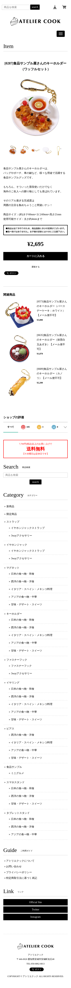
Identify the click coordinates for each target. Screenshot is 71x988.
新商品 (10, 506)
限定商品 (11, 514)
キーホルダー (14, 613)
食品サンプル (14, 767)
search (35, 7)
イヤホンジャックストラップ (28, 528)
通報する (36, 267)
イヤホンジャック (16, 544)
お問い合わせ (14, 866)
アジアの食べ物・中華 (24, 596)
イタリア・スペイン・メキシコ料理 (31, 589)
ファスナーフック (16, 659)
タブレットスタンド (18, 813)
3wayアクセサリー (21, 535)
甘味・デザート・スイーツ (26, 604)
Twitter (35, 909)
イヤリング (12, 682)
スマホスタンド (15, 782)
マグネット (12, 567)
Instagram (35, 917)
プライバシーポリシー (19, 872)
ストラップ (12, 521)
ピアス (10, 728)
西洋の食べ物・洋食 (22, 581)
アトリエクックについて (20, 860)
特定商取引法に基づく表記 (21, 878)
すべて (10, 427)
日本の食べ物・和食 (22, 573)
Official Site (35, 902)
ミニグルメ (17, 773)
